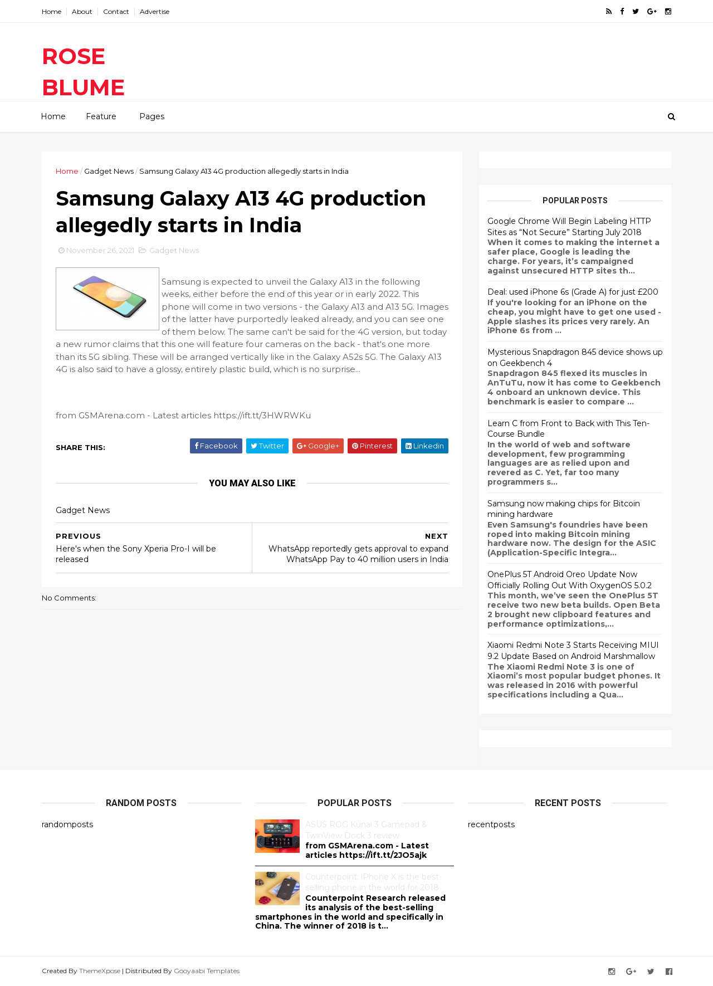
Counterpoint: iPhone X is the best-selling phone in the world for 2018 (373, 882)
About (82, 11)
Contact (116, 11)
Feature (101, 116)
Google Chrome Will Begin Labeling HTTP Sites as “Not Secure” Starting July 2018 (569, 226)
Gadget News (109, 171)
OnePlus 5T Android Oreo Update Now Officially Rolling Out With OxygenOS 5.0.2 (569, 579)
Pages (151, 116)
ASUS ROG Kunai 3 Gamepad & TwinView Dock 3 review (366, 830)
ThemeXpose (99, 971)
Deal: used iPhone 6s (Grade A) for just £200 (572, 292)
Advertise (154, 11)
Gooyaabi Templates (207, 971)
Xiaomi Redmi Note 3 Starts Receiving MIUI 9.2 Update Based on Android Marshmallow (573, 650)
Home (51, 11)
